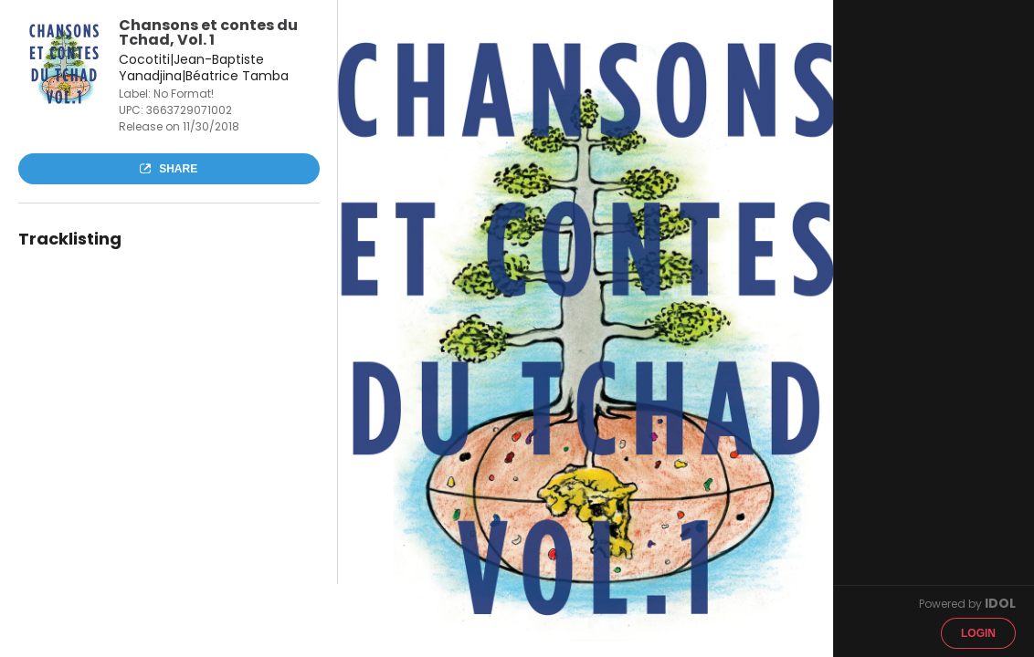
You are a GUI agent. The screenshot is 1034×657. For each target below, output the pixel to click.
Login (978, 633)
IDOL (1000, 603)
